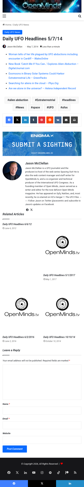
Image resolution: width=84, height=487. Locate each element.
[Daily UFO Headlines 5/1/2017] (62, 247)
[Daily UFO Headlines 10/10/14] (62, 309)
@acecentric (58, 200)
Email (6, 418)
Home (7, 24)
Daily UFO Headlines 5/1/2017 (59, 275)
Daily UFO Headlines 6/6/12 (17, 224)
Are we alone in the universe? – (42, 88)
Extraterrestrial (46, 100)
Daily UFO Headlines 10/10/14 (59, 337)
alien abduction (18, 100)
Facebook (49, 204)
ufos (65, 107)
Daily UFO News (21, 24)
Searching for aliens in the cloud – (33, 83)
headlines (70, 100)
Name (6, 404)
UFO (51, 107)
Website (7, 433)
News (20, 107)
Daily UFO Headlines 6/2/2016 (18, 337)
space (36, 107)
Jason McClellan (14, 46)
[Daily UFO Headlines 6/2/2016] (22, 309)
